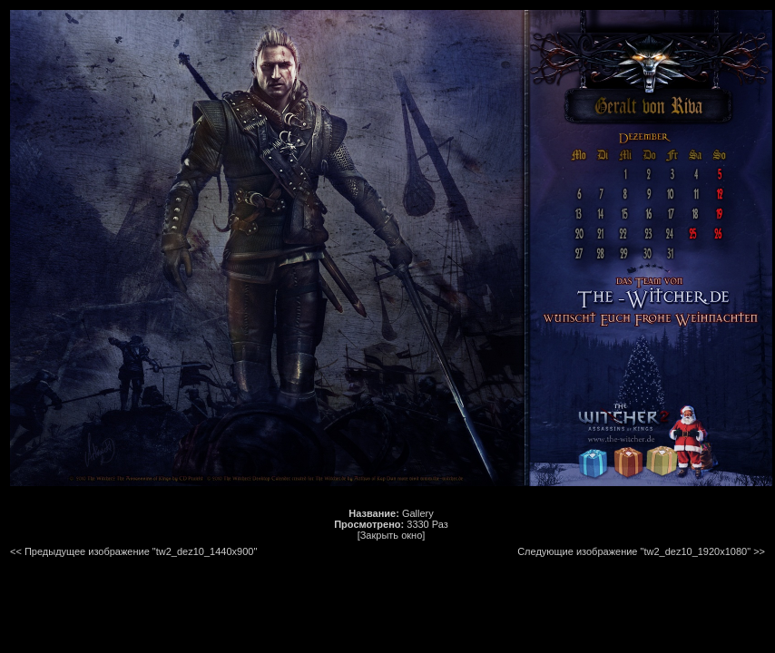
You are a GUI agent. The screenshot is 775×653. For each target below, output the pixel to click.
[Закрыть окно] (392, 535)
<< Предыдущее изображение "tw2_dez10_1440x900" (133, 551)
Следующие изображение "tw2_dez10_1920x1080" (633, 551)
